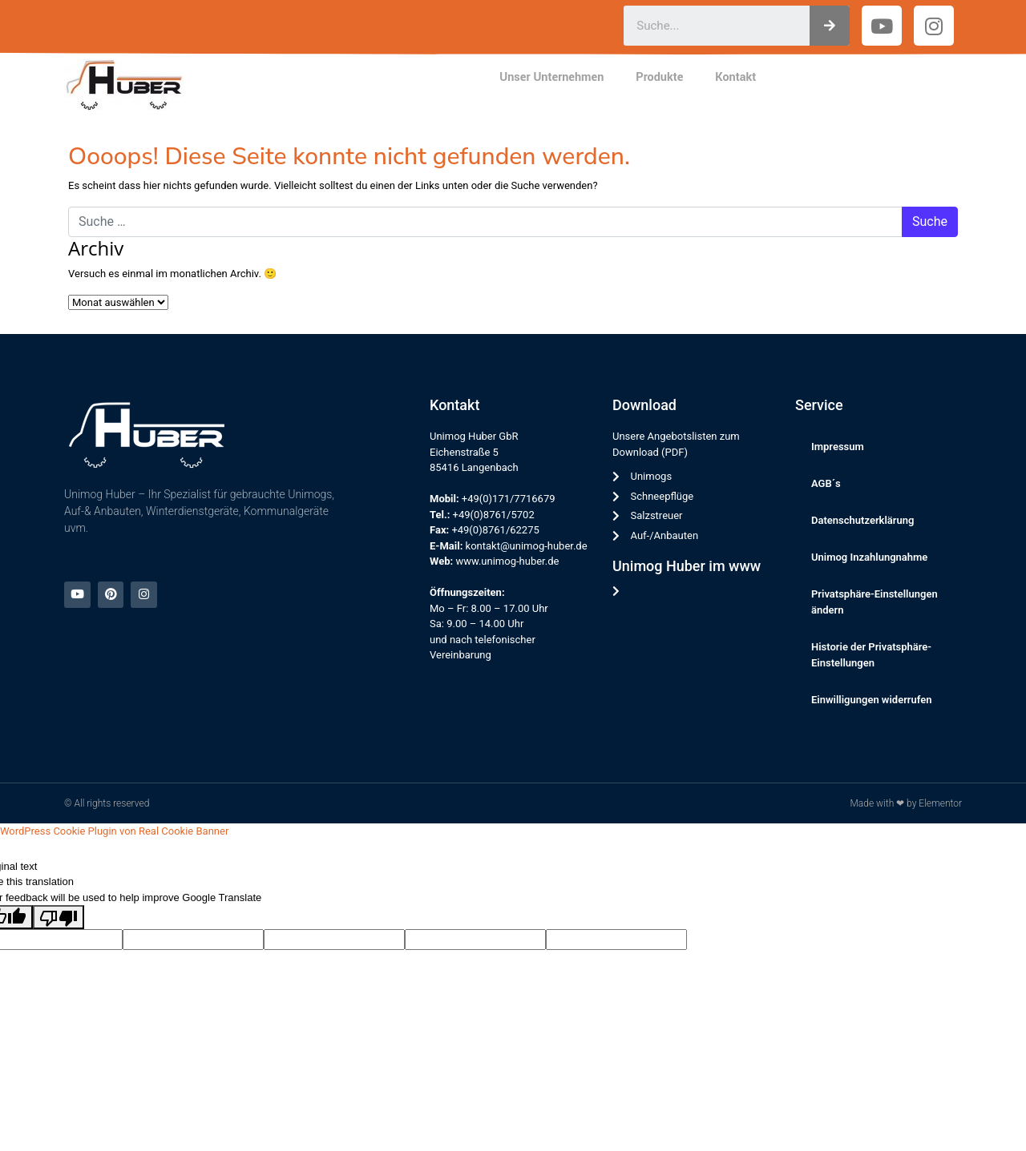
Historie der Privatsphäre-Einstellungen (871, 655)
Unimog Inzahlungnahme (869, 557)
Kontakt (735, 77)
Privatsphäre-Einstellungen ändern (874, 602)
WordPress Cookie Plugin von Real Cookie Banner (114, 831)
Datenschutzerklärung (862, 520)
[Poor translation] (58, 917)
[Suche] (830, 26)
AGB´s (826, 483)
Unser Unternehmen (551, 77)
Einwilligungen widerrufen (871, 700)
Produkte (659, 77)
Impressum (837, 447)
